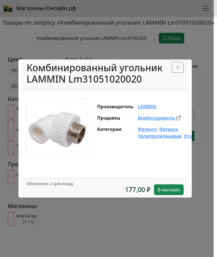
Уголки (191, 136)
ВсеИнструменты (156, 118)
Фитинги (147, 129)
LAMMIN (147, 106)
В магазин (169, 190)
